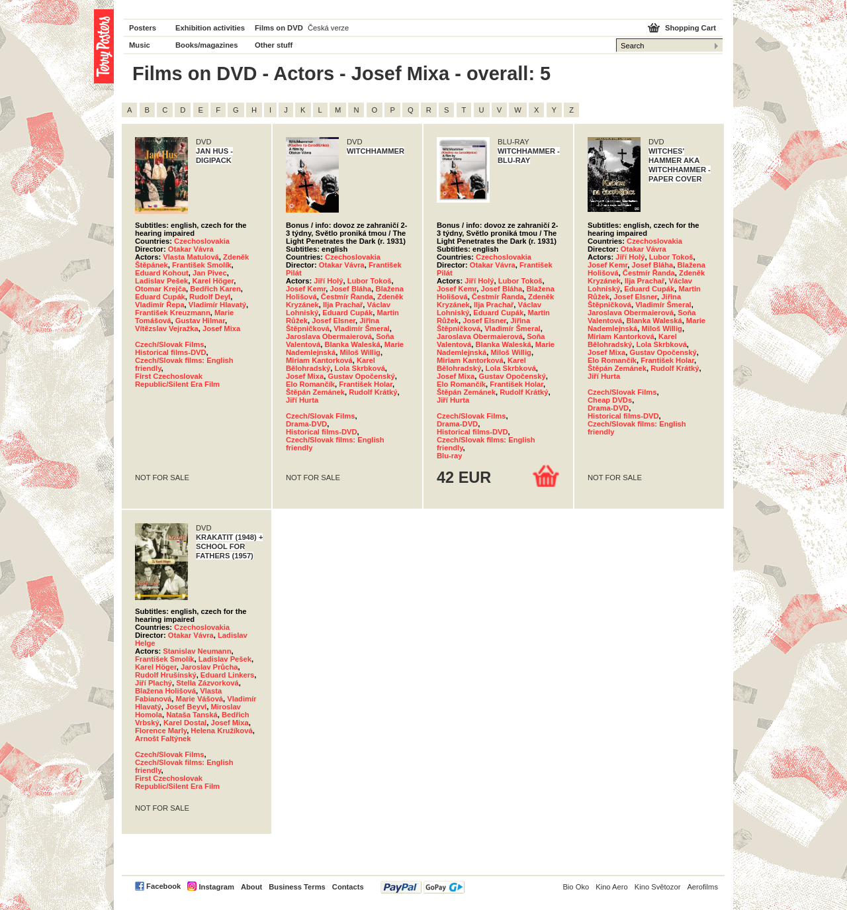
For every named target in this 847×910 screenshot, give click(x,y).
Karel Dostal (184, 723)
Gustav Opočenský (361, 376)
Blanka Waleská (352, 344)
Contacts (348, 887)
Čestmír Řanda (347, 297)
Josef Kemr (306, 289)
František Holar (365, 384)
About (251, 887)
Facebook (163, 886)
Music (139, 45)
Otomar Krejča (160, 289)
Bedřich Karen (215, 289)
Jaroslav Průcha (209, 667)
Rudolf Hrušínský (166, 675)
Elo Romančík (310, 384)
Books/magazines (206, 45)
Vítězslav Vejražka (167, 328)
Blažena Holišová (165, 691)
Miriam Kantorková (319, 360)
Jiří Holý (328, 281)
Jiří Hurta (302, 400)
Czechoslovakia (202, 241)
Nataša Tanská (192, 715)
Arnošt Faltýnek (163, 738)
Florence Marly (161, 730)
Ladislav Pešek (161, 281)
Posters (142, 28)
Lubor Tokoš (369, 281)
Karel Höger (213, 281)
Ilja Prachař (343, 305)
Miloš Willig (359, 352)
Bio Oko (575, 887)
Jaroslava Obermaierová (329, 336)
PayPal (422, 887)
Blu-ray (450, 456)
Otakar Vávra (191, 249)
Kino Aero (612, 887)
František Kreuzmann (172, 313)
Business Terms (297, 887)
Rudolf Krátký (373, 392)
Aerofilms (702, 887)
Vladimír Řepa (160, 305)
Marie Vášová (200, 699)
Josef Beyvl (185, 707)
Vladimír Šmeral (362, 328)
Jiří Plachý (153, 683)
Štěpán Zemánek (315, 392)
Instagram (216, 887)
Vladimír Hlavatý (217, 305)
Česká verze (328, 28)
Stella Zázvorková (207, 683)
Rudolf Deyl (209, 297)
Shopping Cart (690, 28)
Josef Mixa (221, 328)
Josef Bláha (351, 289)
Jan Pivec (210, 273)
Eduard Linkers (227, 675)
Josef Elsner (333, 321)
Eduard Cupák (160, 297)
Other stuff (273, 45)
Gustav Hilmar (200, 321)
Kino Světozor (658, 887)
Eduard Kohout (162, 273)
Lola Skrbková (359, 368)
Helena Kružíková (221, 730)
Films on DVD (279, 28)
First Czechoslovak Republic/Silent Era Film (177, 380)
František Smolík (202, 265)
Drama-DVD (306, 424)
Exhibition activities (210, 28)
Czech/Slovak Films (169, 344)
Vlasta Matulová (191, 257)
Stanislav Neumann (197, 651)
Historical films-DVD (170, 352)
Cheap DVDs (610, 400)
